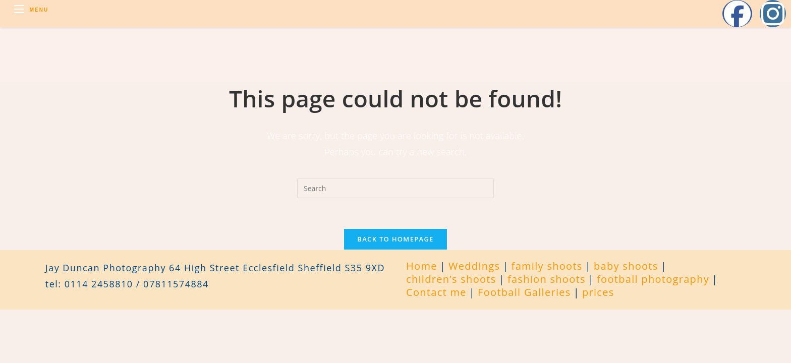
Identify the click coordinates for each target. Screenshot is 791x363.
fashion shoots (546, 279)
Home (421, 266)
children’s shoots (451, 279)
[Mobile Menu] (31, 10)
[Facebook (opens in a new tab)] (737, 13)
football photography (653, 279)
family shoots (547, 266)
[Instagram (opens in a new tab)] (773, 13)
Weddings (474, 266)
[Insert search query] (395, 188)
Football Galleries (524, 292)
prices (598, 292)
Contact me (436, 292)
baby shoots (626, 266)
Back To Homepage (395, 239)
